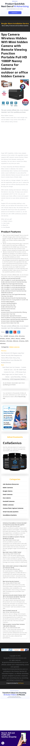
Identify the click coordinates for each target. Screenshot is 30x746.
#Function (22, 336)
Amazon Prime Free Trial (8, 305)
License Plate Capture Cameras (13, 508)
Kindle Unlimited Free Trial (8, 307)
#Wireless (3, 343)
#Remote (15, 341)
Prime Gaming (5, 310)
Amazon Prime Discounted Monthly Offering (14, 312)
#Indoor (8, 338)
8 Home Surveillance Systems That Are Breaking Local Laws (14, 537)
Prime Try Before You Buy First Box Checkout (14, 317)
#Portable (9, 341)
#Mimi (13, 338)
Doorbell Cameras (8, 501)
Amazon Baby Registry (7, 301)
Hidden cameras (14, 347)
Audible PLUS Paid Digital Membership (12, 284)
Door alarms (7, 498)
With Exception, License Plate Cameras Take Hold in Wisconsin (14, 625)
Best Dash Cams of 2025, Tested (12, 552)
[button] (15, 31)
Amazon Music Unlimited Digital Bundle (12, 321)
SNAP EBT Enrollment (7, 292)
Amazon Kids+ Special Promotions (11, 316)
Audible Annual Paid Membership (10, 278)
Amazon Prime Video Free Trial (10, 323)
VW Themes (21, 683)
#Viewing (21, 341)
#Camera (11, 336)
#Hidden (2, 338)
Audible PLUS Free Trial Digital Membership (13, 294)
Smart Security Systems (10, 512)
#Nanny (18, 338)
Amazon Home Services (8, 309)
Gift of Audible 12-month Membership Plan (13, 280)
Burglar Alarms (7, 491)
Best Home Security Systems (11, 581)
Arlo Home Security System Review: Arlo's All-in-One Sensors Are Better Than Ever (14, 596)
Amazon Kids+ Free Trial (8, 314)
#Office (23, 338)
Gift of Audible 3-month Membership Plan (13, 285)
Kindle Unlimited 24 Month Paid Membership (14, 282)
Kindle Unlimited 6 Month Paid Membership (13, 298)
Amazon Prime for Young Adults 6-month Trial (14, 300)
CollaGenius (12, 443)
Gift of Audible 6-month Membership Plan (13, 287)
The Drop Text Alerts (7, 296)
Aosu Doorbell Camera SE (10, 610)
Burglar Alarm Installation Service (15, 23)
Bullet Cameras (8, 487)
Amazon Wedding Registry (9, 303)
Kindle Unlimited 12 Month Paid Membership (13, 291)
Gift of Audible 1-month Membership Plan (13, 289)
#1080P (6, 336)
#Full (16, 336)
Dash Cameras (7, 494)
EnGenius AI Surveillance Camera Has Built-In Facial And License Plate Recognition (15, 524)
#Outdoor (3, 341)
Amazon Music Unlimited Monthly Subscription (14, 319)
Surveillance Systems (10, 515)
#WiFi (26, 341)
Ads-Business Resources (11, 484)
